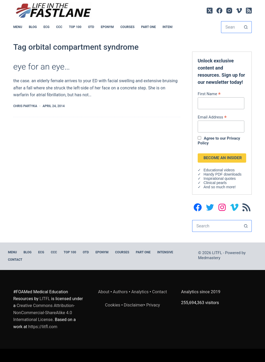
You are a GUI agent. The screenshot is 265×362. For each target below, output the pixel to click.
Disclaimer (134, 305)
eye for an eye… (41, 67)
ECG (46, 27)
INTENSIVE (170, 27)
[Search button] (246, 27)
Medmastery (209, 257)
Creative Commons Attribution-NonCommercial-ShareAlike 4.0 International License (44, 312)
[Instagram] (229, 10)
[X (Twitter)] (210, 10)
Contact (15, 260)
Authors (120, 291)
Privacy (153, 305)
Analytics (139, 291)
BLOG (33, 27)
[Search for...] (230, 27)
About (103, 291)
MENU (17, 27)
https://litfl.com (43, 326)
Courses (127, 27)
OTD (91, 27)
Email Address (212, 117)
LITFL (44, 298)
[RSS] (249, 10)
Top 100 (75, 27)
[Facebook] (219, 10)
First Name (209, 94)
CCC (59, 27)
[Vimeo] (239, 10)
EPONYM (107, 27)
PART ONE (148, 27)
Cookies (113, 305)
